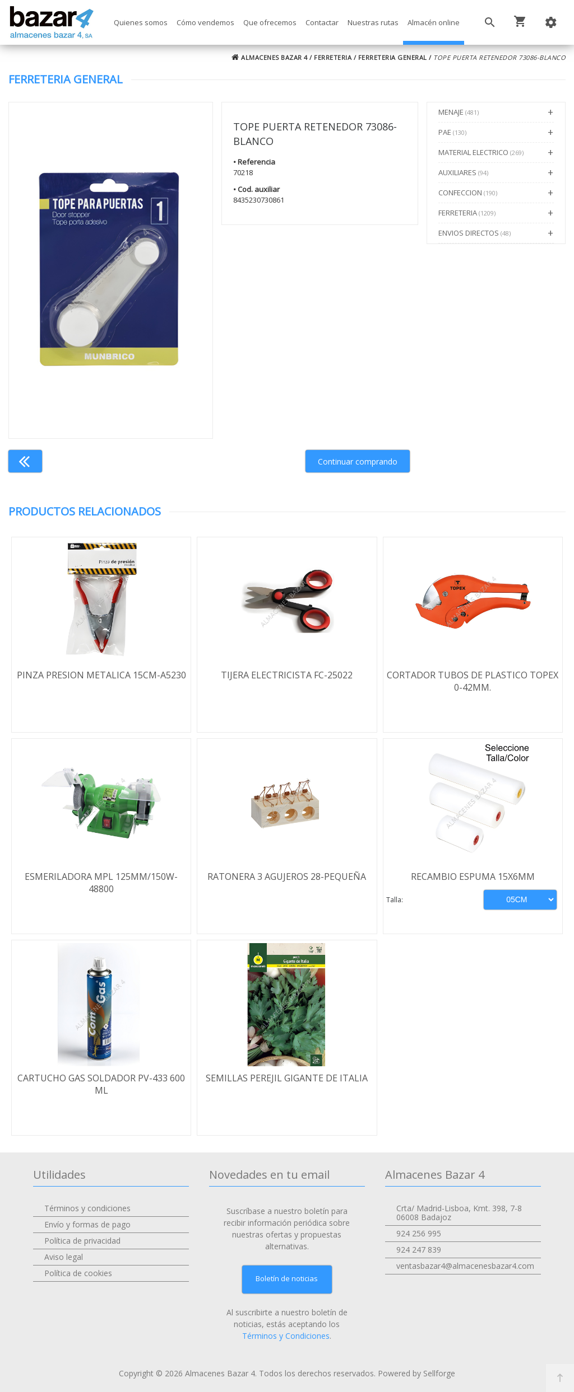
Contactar (322, 22)
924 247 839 (418, 1249)
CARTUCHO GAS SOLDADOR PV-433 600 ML (101, 1084)
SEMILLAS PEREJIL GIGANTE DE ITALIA (287, 1078)
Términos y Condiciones (286, 1335)
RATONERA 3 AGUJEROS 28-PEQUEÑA (286, 876)
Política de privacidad (82, 1240)
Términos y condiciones (87, 1208)
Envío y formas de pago (87, 1224)
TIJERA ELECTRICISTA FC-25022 (287, 675)
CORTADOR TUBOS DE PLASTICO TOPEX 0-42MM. (472, 681)
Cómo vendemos (205, 22)
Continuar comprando (357, 461)
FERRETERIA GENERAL (392, 57)
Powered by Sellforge (416, 1373)
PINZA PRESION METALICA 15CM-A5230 (101, 675)
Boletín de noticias (287, 1278)
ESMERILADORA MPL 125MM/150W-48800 (101, 882)
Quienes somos (141, 22)
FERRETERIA (332, 57)
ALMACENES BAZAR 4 (270, 57)
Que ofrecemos (270, 22)
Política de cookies (78, 1273)
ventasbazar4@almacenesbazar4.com (465, 1265)
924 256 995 (418, 1233)
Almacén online (434, 22)
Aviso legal (63, 1257)
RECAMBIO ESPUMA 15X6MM (473, 876)
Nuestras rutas (373, 22)
